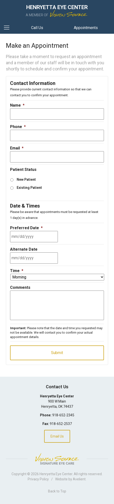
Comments (20, 287)
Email (17, 148)
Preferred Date (26, 228)
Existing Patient (29, 188)
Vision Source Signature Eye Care (57, 459)
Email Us (57, 436)
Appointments (86, 27)
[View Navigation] (8, 28)
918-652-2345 (63, 415)
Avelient (79, 479)
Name (17, 105)
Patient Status (23, 169)
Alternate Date (24, 249)
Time (16, 270)
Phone (18, 126)
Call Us (37, 27)
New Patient (26, 179)
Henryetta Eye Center (55, 474)
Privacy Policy (38, 479)
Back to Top (57, 491)
